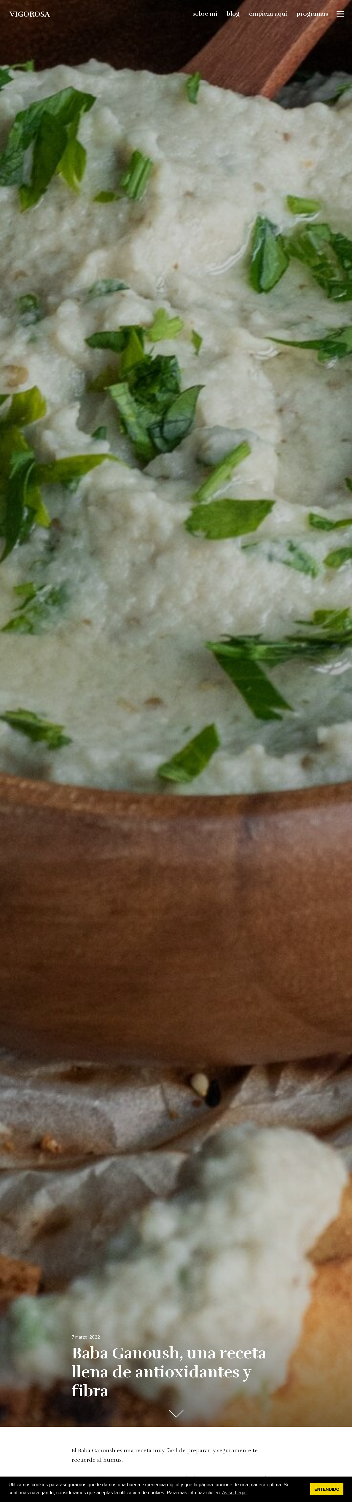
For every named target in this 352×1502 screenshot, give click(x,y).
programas (312, 13)
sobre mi (204, 13)
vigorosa (29, 14)
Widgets (340, 18)
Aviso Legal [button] (234, 1492)
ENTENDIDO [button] (327, 1489)
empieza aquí (268, 13)
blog (233, 13)
